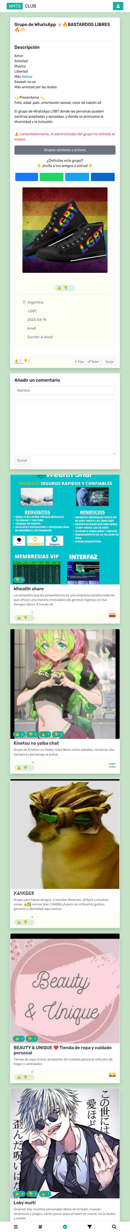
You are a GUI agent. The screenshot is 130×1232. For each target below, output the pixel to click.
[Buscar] (114, 1226)
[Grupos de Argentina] (112, 765)
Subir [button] (93, 362)
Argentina (35, 302)
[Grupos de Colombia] (112, 615)
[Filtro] (89, 1226)
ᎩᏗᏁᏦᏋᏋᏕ (24, 893)
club (21, 6)
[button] (118, 6)
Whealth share (29, 588)
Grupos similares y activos (65, 150)
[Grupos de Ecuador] (112, 1075)
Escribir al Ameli (37, 337)
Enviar (22, 460)
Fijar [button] (79, 362)
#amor (27, 77)
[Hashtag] (40, 1226)
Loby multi (25, 1202)
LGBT (29, 311)
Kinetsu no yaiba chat (36, 743)
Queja (108, 362)
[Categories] (15, 1226)
